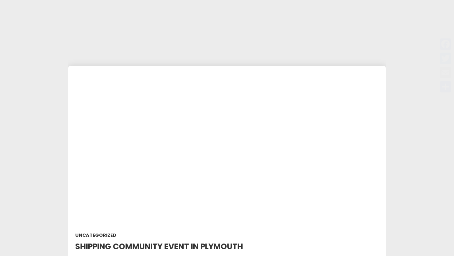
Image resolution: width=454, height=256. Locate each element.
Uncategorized (95, 235)
